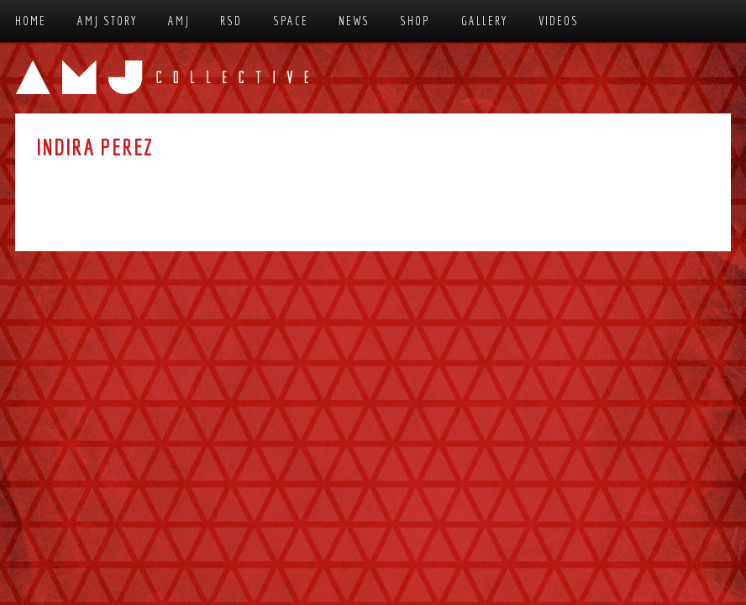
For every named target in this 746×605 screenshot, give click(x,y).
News (354, 20)
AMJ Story (107, 20)
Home (30, 20)
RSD (231, 20)
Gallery (484, 20)
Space (290, 20)
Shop (415, 20)
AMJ (179, 20)
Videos (558, 20)
